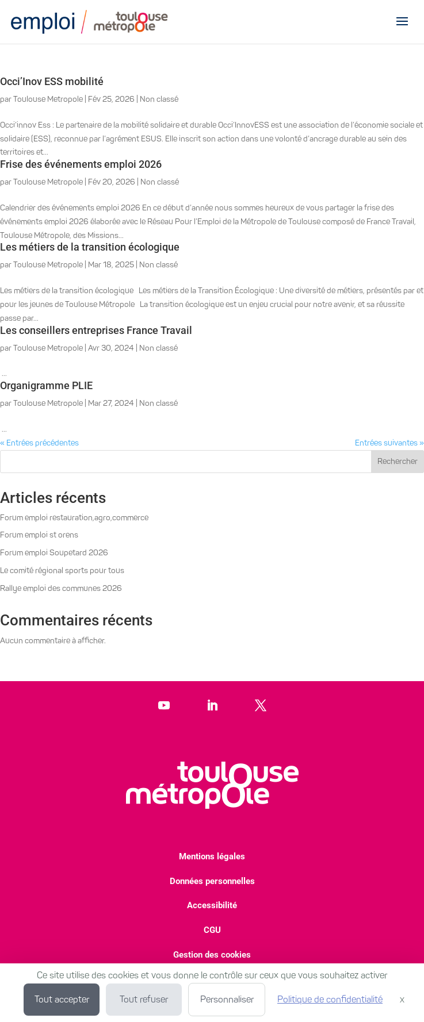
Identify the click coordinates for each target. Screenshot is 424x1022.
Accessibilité (212, 905)
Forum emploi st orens (39, 535)
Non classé (159, 99)
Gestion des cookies (212, 955)
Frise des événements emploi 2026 (81, 164)
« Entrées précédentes (39, 443)
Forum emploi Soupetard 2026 (54, 553)
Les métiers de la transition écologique (89, 247)
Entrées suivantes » (389, 443)
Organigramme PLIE (46, 385)
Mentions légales (212, 856)
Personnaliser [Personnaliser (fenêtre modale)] (227, 999)
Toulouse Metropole (48, 99)
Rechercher (397, 461)
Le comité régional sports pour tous (62, 570)
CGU (212, 930)
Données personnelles (212, 881)
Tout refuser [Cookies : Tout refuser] (144, 999)
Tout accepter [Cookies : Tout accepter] (62, 999)
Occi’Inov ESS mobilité (52, 81)
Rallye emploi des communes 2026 (61, 588)
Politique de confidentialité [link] (330, 999)
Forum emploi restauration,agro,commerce (74, 517)
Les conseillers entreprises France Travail (96, 330)
